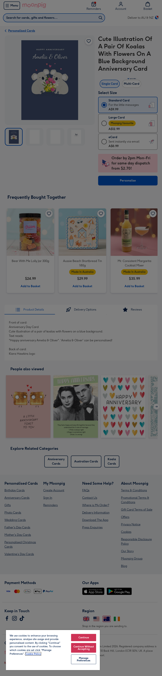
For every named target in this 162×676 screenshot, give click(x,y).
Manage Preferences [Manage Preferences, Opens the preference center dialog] (83, 659)
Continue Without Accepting (83, 647)
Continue (83, 637)
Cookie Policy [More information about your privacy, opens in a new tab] (33, 653)
